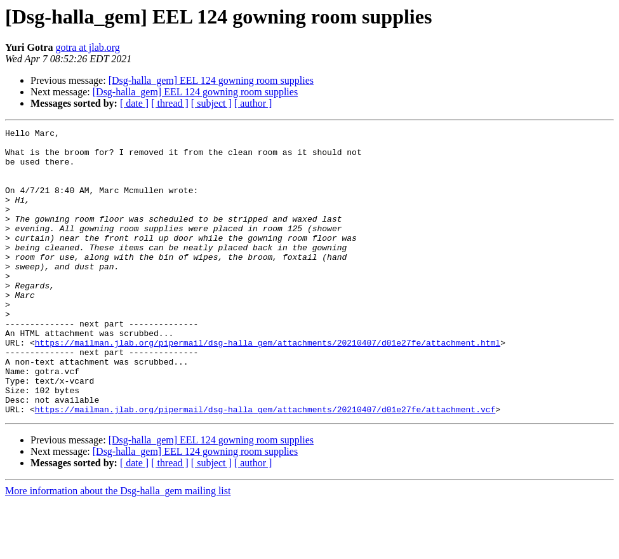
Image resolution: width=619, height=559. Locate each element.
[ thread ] (170, 103)
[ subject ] (211, 103)
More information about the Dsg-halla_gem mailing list (117, 547)
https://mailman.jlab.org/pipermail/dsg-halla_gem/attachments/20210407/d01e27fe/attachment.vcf (265, 466)
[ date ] (134, 103)
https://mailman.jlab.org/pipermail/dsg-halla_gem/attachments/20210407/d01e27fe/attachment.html (267, 386)
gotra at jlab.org (87, 47)
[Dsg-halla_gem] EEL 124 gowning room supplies (211, 80)
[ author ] (253, 103)
